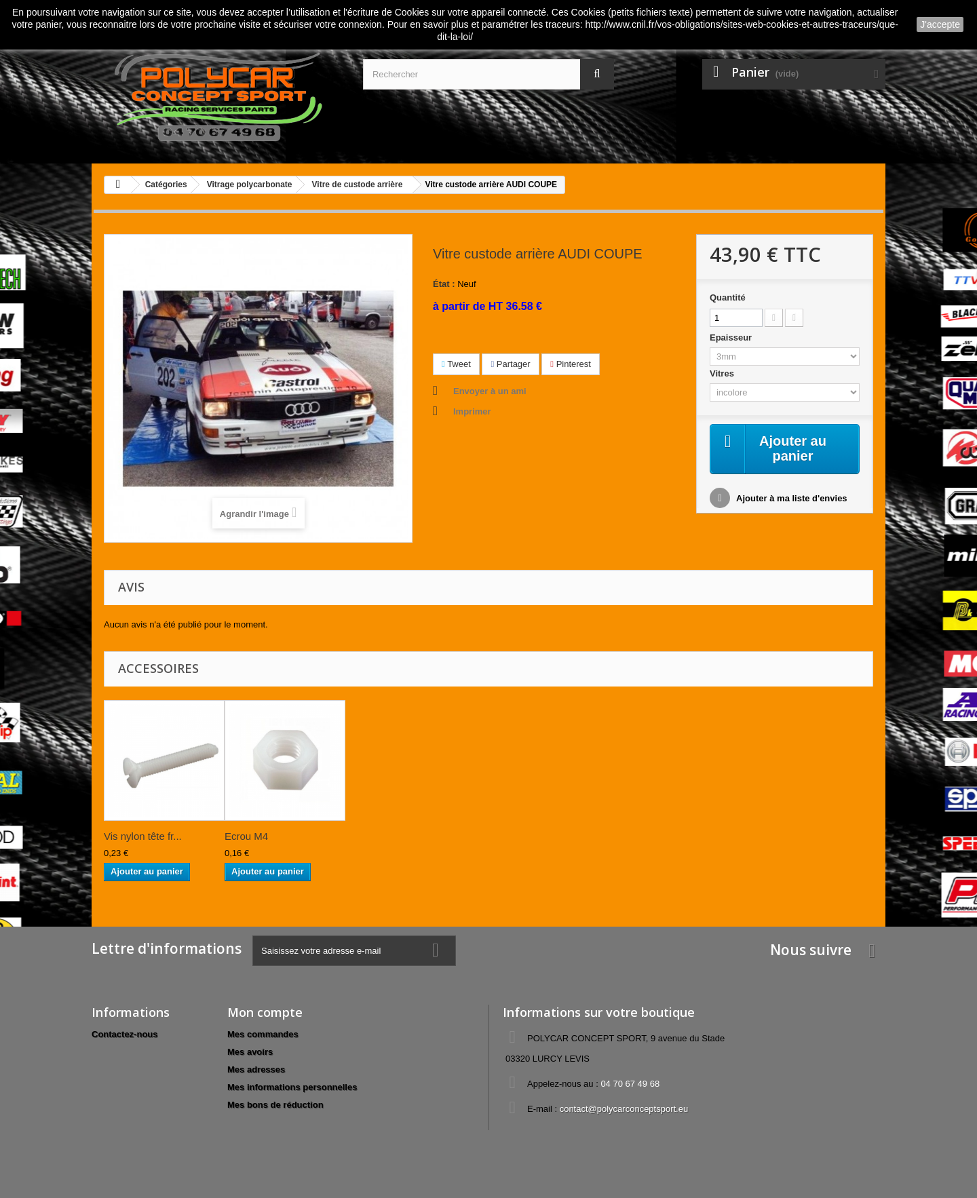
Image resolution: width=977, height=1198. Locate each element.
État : (444, 284)
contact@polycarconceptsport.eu (624, 1109)
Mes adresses (256, 1069)
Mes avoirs (250, 1052)
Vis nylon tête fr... (143, 836)
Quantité (728, 297)
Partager (510, 364)
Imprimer (472, 411)
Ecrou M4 (246, 836)
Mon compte (265, 1012)
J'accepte (940, 24)
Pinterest (570, 364)
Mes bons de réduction (275, 1105)
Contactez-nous (125, 1034)
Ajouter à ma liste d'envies (790, 498)
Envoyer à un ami (489, 391)
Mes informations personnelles (292, 1087)
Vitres (723, 373)
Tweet (456, 364)
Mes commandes (263, 1034)
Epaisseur (732, 337)
